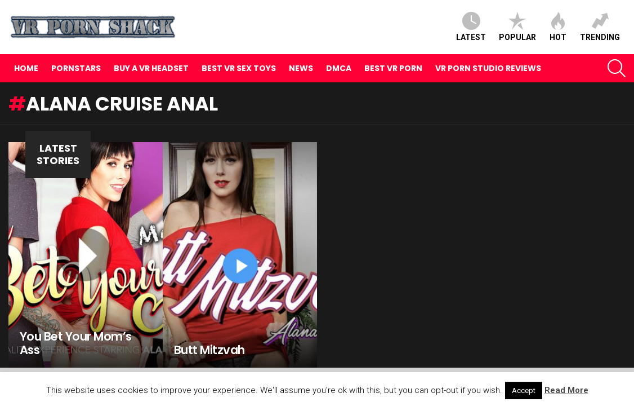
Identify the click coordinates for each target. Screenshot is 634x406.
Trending (600, 27)
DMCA (338, 68)
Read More (566, 390)
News (301, 68)
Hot (558, 27)
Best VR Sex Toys (239, 68)
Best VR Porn (393, 68)
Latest (471, 27)
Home (26, 68)
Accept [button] (523, 390)
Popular (517, 27)
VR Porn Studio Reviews (488, 68)
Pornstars (76, 68)
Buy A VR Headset (151, 68)
